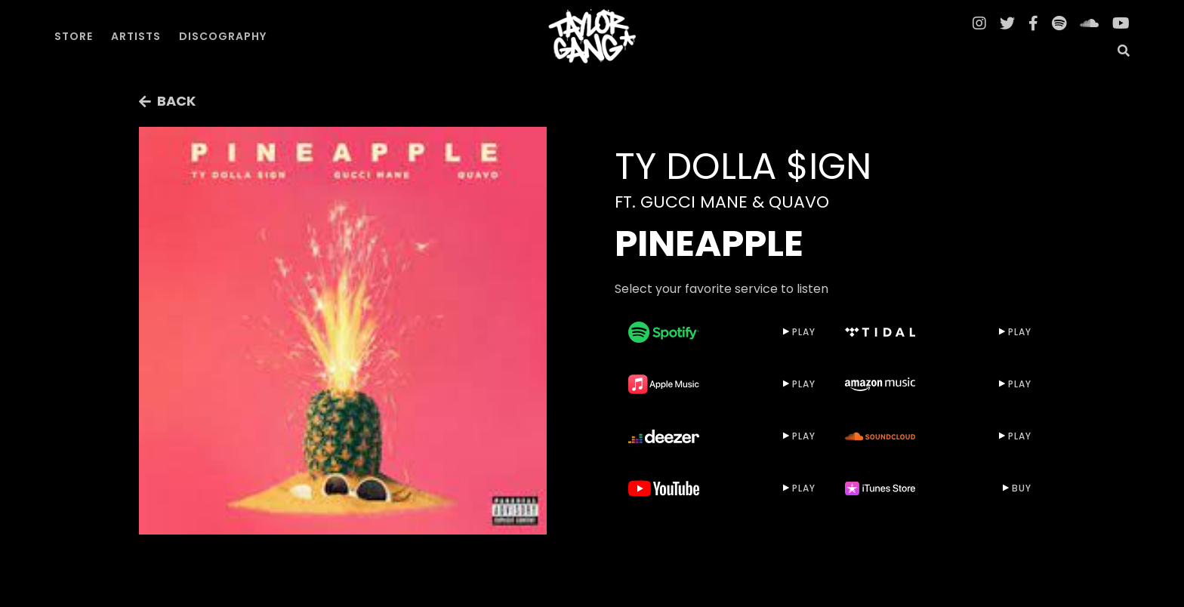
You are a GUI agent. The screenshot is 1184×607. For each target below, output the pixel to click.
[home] (592, 36)
